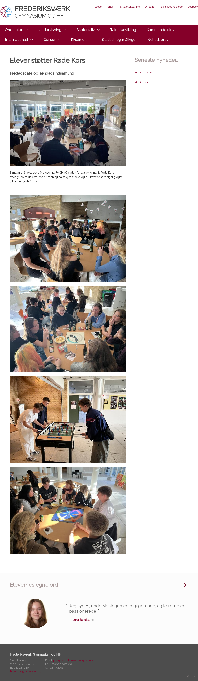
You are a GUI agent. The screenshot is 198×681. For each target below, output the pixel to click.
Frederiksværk (35, 12)
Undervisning (50, 30)
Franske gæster (144, 72)
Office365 (150, 6)
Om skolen (14, 30)
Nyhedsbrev (158, 40)
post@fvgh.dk (61, 660)
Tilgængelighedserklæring (25, 671)
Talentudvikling (123, 30)
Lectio (98, 6)
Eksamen (79, 40)
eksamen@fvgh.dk (82, 660)
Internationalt (16, 40)
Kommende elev (160, 30)
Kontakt (110, 6)
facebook (192, 6)
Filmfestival (141, 82)
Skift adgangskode (172, 6)
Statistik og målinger (119, 40)
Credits (191, 676)
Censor (50, 40)
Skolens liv (86, 30)
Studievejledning (130, 6)
